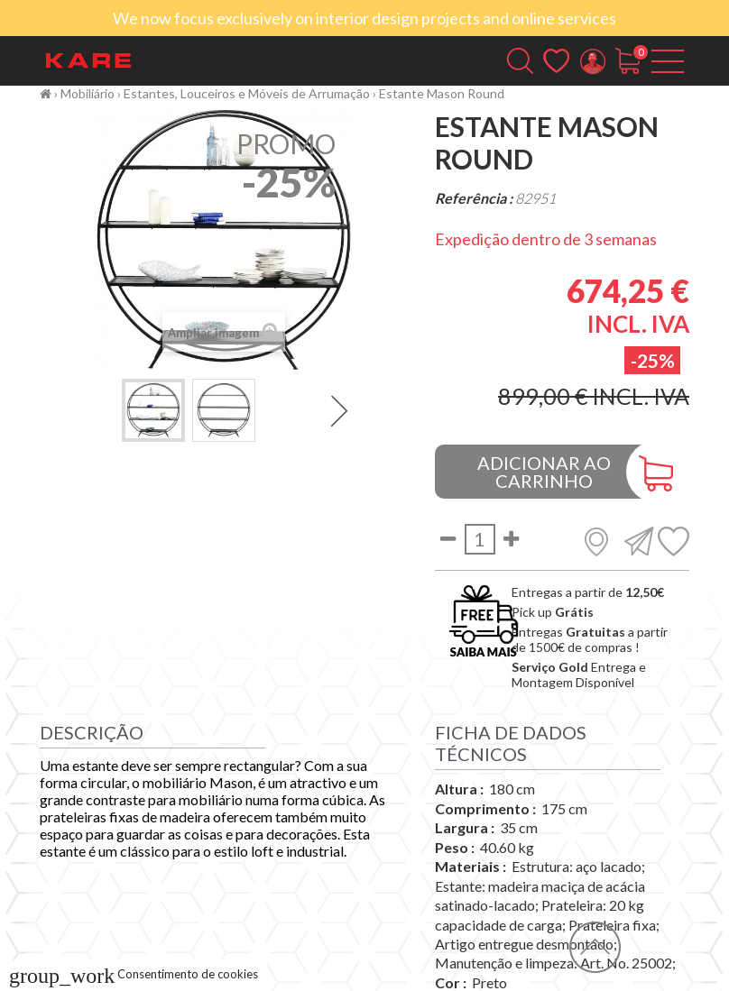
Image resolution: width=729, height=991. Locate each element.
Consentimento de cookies (133, 974)
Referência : (473, 197)
